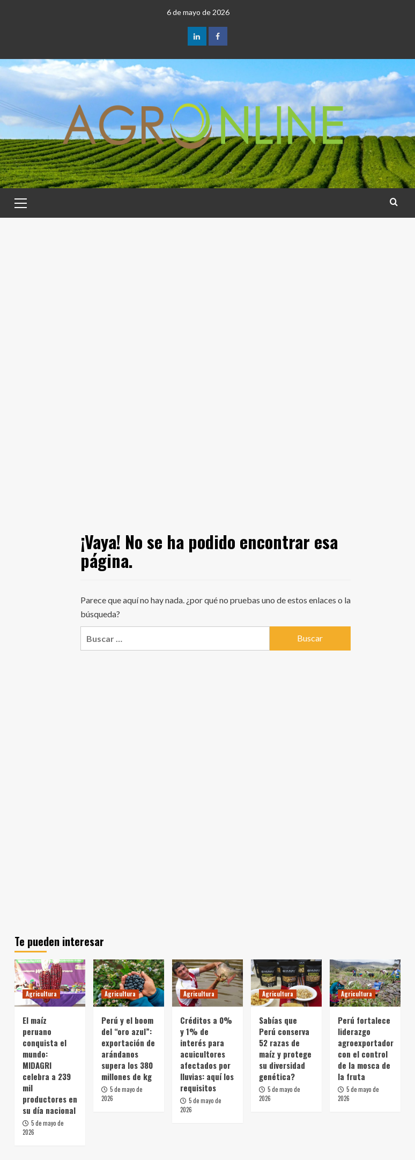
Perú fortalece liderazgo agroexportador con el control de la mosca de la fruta (366, 1048)
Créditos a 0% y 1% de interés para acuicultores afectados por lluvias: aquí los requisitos (207, 1053)
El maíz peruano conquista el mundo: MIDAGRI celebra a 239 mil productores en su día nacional (50, 1065)
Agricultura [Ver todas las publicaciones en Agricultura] (41, 993)
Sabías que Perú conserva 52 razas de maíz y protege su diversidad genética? (285, 1048)
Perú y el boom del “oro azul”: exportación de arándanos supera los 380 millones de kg (128, 1048)
